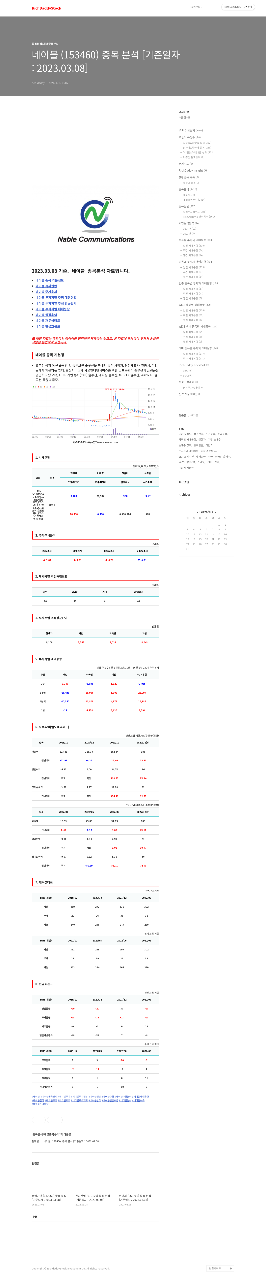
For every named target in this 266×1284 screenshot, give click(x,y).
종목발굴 (189, 195)
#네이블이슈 (138, 1100)
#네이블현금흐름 (110, 1100)
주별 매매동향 (193, 293)
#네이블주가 (64, 1096)
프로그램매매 (188, 382)
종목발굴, (199, 445)
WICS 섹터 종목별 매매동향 (198, 326)
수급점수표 (185, 117)
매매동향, (201, 456)
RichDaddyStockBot (194, 365)
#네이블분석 (125, 1100)
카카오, (201, 462)
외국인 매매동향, (188, 439)
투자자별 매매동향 (53, 309)
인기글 (194, 415)
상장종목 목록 (189, 177)
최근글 (182, 415)
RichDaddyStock (46, 8)
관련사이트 (215, 1268)
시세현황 (46, 285)
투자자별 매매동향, (189, 451)
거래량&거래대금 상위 (198, 152)
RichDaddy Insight (193, 170)
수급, (211, 456)
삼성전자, (199, 434)
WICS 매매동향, (187, 462)
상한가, (202, 439)
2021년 (189, 229)
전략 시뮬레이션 (190, 394)
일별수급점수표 (194, 212)
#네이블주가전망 (79, 1096)
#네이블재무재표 (79, 1100)
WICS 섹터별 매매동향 (195, 305)
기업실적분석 (189, 223)
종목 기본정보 (50, 280)
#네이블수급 (108, 1096)
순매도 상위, (213, 462)
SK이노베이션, (187, 456)
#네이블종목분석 (48, 1096)
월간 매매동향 (193, 255)
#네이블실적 (38, 1100)
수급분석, (223, 434)
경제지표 (186, 164)
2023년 (189, 233)
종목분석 (188, 189)
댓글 (34, 1217)
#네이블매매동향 (140, 1096)
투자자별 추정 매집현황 (56, 297)
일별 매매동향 (194, 245)
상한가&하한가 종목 (197, 147)
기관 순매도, (185, 434)
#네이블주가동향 (40, 1104)
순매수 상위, (185, 445)
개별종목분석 (194, 200)
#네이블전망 (95, 1096)
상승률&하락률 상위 (197, 143)
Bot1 (187, 371)
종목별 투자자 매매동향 (196, 240)
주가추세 (46, 291)
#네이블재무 (64, 1100)
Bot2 (187, 375)
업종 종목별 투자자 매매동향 (199, 283)
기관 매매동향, (187, 468)
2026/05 (206, 512)
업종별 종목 (191, 183)
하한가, (210, 445)
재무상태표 (48, 320)
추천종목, (211, 434)
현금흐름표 (48, 326)
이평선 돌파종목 (193, 157)
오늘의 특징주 (190, 137)
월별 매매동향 (192, 298)
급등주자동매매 (193, 387)
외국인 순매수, (223, 456)
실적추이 (46, 314)
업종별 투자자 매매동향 (196, 262)
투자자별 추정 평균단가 (56, 303)
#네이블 (36, 1096)
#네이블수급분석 (123, 1096)
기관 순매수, (215, 439)
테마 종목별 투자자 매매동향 (199, 348)
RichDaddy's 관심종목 (199, 216)
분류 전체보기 (191, 130)
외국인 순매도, (209, 451)
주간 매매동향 (193, 250)
